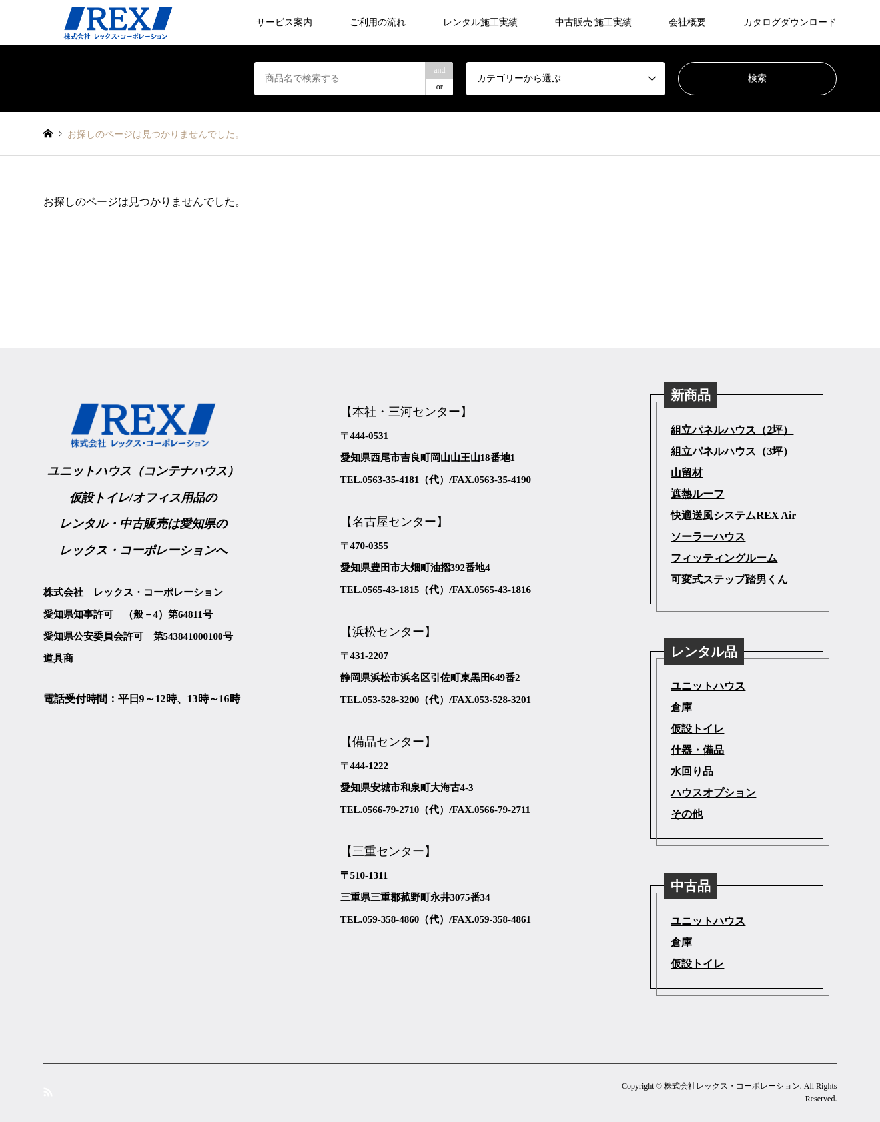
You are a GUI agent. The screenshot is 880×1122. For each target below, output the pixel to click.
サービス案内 (284, 22)
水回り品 (692, 771)
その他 (687, 814)
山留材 (687, 472)
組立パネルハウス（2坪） (732, 430)
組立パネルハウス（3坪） (732, 451)
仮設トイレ (697, 728)
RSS (48, 1092)
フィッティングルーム (724, 558)
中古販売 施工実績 (593, 22)
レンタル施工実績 (480, 22)
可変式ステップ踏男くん (729, 579)
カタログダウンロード (790, 22)
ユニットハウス (708, 686)
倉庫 (681, 707)
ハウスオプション (713, 792)
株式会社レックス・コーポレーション (732, 1086)
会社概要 (687, 22)
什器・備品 (697, 750)
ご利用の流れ (378, 22)
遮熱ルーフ (697, 494)
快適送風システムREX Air (733, 515)
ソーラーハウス (708, 536)
